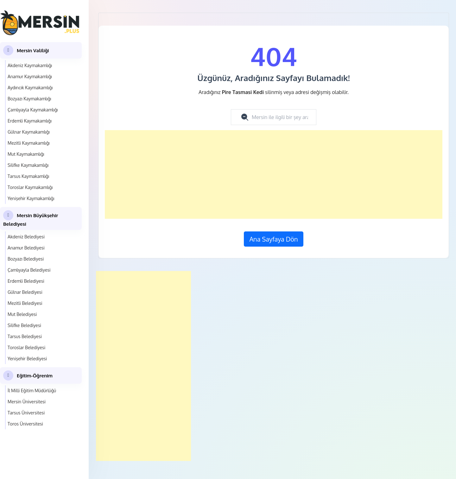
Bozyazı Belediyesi (26, 259)
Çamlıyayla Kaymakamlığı (33, 109)
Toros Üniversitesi (25, 423)
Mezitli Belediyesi (25, 303)
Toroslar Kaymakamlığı (30, 187)
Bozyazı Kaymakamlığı (29, 98)
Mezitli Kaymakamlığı (29, 143)
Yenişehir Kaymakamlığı (31, 198)
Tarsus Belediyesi (25, 336)
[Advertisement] (273, 174)
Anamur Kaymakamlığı (30, 76)
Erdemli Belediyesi (26, 281)
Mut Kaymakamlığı (26, 154)
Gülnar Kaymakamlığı (29, 132)
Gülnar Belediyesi (25, 292)
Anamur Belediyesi (26, 247)
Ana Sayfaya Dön (273, 239)
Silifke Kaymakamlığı (28, 165)
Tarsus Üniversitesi (26, 412)
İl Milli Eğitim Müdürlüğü (32, 390)
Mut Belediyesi (22, 314)
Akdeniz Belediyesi (26, 236)
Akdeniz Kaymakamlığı (30, 65)
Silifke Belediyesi (24, 325)
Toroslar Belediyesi (26, 347)
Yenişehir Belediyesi (27, 358)
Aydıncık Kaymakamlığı (30, 87)
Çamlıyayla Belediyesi (29, 270)
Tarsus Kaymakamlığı (28, 176)
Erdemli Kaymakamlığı (30, 120)
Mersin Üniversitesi (27, 401)
